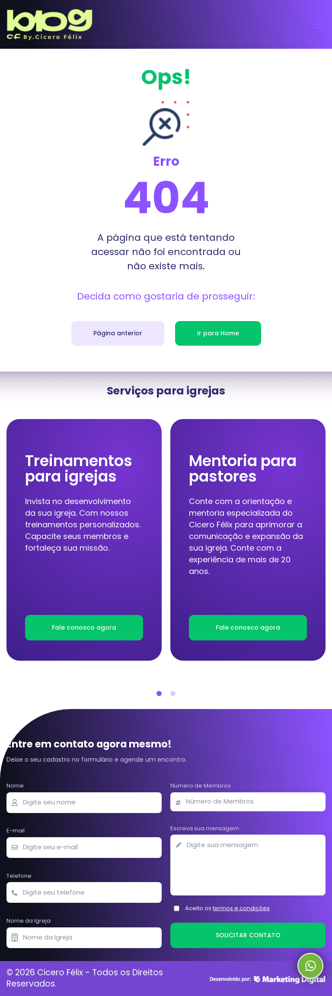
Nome (15, 786)
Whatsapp (310, 966)
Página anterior (117, 333)
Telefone (19, 876)
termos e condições (241, 908)
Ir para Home (218, 333)
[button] (159, 693)
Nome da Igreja (28, 921)
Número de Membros (200, 786)
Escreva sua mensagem (204, 828)
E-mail (15, 830)
